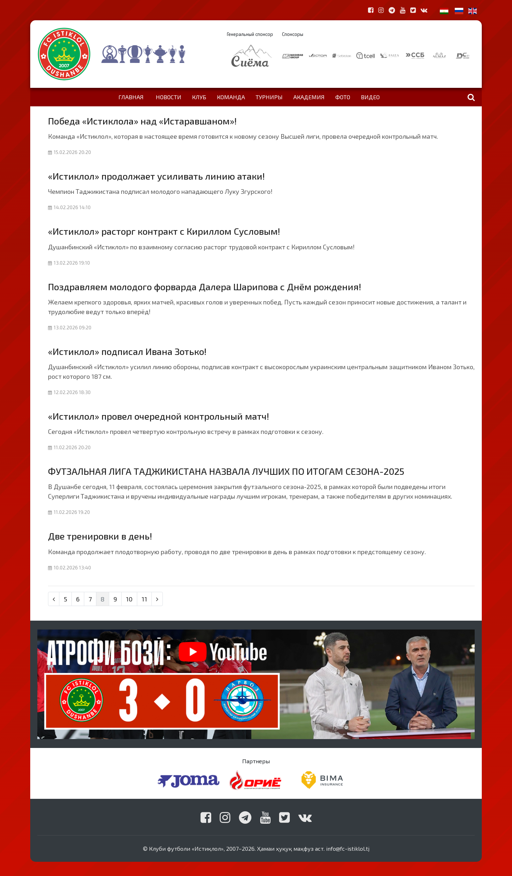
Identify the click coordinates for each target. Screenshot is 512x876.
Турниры (269, 97)
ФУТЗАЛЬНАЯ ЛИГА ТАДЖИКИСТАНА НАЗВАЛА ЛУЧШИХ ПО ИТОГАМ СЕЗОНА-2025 (226, 471)
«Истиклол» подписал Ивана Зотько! (127, 351)
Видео (370, 97)
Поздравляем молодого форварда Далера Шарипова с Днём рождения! (204, 286)
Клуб (199, 97)
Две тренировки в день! (100, 535)
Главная (131, 97)
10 (129, 599)
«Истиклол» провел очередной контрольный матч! (158, 415)
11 (144, 599)
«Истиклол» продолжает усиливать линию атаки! (156, 175)
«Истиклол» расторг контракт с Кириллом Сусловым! (164, 231)
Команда (231, 97)
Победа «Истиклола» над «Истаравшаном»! (142, 120)
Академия (309, 97)
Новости (168, 97)
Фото (342, 97)
